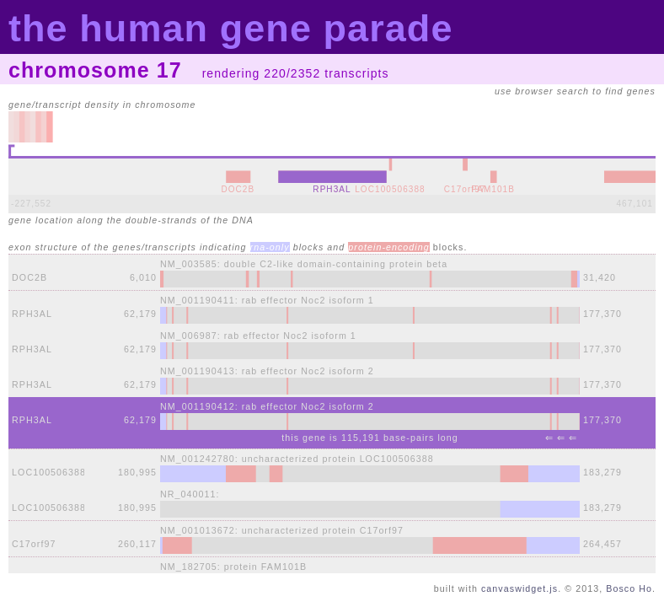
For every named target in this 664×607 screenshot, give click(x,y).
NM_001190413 (197, 371)
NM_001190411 (197, 300)
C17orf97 (34, 544)
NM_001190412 (197, 406)
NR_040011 (188, 494)
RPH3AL (32, 314)
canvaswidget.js (519, 588)
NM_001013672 (197, 530)
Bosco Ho (629, 588)
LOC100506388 (49, 472)
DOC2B (29, 277)
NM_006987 (188, 335)
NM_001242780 (197, 459)
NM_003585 (188, 264)
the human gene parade (230, 28)
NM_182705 (188, 566)
